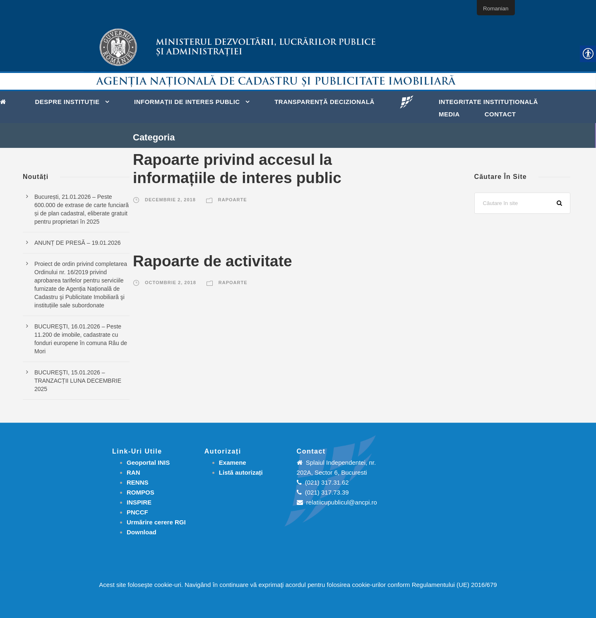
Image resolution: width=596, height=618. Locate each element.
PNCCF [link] (137, 512)
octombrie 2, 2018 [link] (170, 282)
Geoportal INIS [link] (148, 462)
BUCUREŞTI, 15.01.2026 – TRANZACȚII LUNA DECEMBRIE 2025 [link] (77, 380)
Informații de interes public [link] (187, 101)
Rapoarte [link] (232, 199)
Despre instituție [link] (67, 101)
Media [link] (449, 114)
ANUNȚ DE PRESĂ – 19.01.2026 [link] (77, 242)
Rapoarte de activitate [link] (212, 261)
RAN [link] (133, 472)
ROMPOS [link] (140, 492)
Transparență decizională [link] (324, 101)
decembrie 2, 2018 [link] (170, 199)
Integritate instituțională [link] (488, 101)
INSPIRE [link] (139, 502)
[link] (5, 101)
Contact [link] (500, 114)
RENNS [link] (138, 482)
